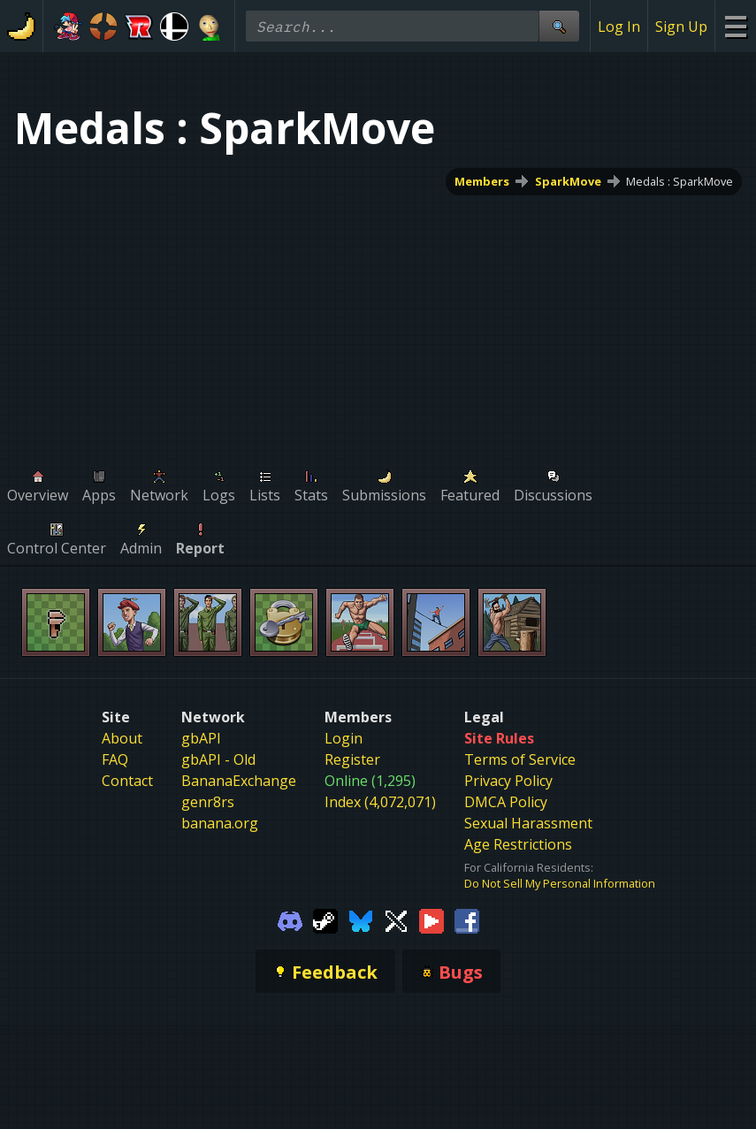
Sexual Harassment (528, 823)
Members (481, 181)
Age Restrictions (518, 844)
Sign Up (681, 26)
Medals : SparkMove (679, 181)
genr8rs (207, 802)
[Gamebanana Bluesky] (361, 919)
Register (352, 759)
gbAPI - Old (218, 759)
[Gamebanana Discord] (290, 919)
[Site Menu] (735, 26)
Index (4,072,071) (380, 802)
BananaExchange (238, 780)
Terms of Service (520, 759)
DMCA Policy (505, 802)
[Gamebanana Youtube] (431, 919)
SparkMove (568, 181)
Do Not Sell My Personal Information (559, 883)
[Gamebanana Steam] (325, 919)
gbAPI (201, 738)
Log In (619, 26)
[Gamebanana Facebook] (467, 919)
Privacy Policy (508, 780)
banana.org (219, 823)
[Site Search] (558, 26)
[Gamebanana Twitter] (396, 919)
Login (344, 738)
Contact (127, 780)
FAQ (115, 759)
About (122, 738)
